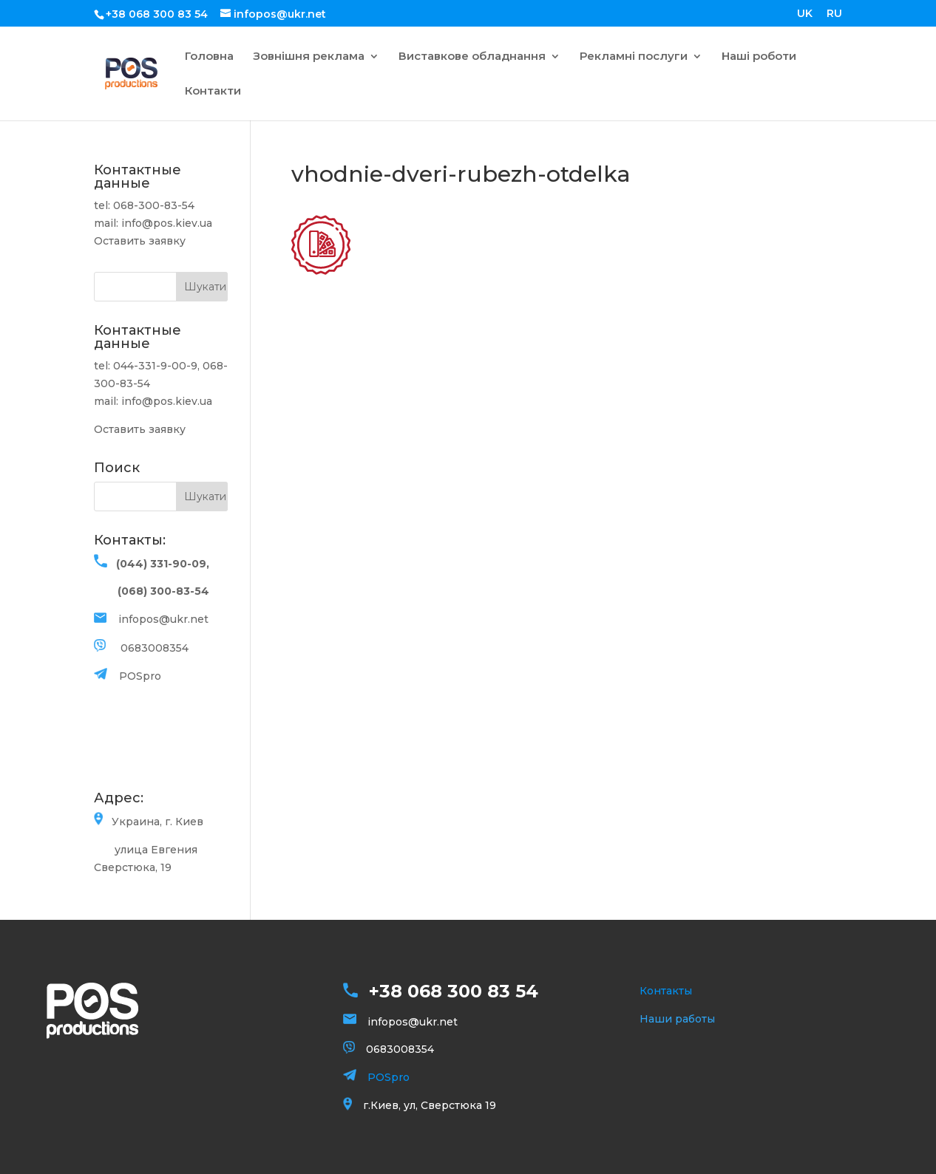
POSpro (140, 676)
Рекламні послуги (634, 57)
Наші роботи (759, 57)
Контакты (666, 990)
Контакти (213, 92)
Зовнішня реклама (308, 57)
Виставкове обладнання (472, 57)
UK (805, 14)
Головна (209, 57)
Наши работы (677, 1018)
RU (834, 14)
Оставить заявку (140, 241)
